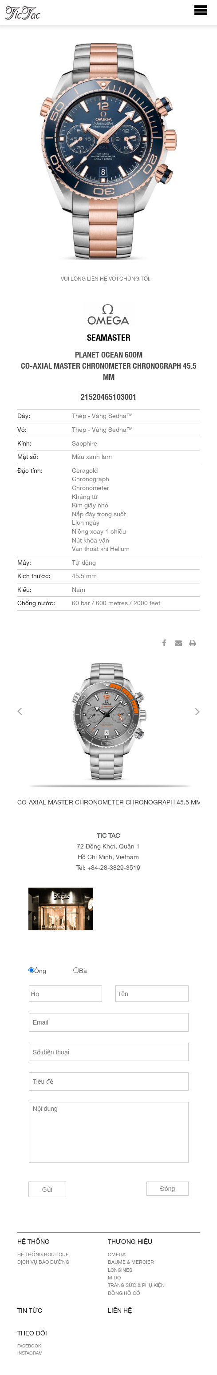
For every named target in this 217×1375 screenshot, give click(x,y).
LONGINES (120, 1270)
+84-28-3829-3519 (113, 867)
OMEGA (117, 1254)
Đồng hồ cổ (124, 1293)
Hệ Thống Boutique (43, 1254)
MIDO (114, 1277)
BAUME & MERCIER (131, 1262)
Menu (205, 14)
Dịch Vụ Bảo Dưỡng (43, 1262)
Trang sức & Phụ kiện (136, 1285)
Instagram (30, 1352)
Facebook (29, 1345)
